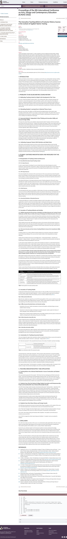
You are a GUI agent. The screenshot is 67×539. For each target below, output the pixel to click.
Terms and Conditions (53, 530)
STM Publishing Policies (53, 533)
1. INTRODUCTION (4, 22)
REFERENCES (3, 38)
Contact (65, 2)
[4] (19, 460)
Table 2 (47, 338)
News (32, 2)
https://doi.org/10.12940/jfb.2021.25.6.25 (27, 463)
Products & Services (43, 2)
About (23, 2)
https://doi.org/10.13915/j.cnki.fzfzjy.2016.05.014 (47, 452)
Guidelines (55, 2)
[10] (19, 481)
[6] (19, 469)
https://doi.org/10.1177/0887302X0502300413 (53, 459)
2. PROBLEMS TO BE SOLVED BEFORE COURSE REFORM (6, 25)
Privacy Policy (51, 531)
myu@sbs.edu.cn (30, 29)
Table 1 (53, 294)
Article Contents (4, 16)
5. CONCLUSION (3, 36)
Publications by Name (28, 530)
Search (25, 533)
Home (25, 534)
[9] (19, 478)
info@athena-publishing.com (5, 532)
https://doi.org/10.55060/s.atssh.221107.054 (26, 43)
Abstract (2, 19)
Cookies (50, 534)
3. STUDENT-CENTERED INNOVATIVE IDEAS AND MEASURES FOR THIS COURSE (6, 29)
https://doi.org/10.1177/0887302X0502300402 (28, 467)
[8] (19, 476)
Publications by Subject (28, 531)
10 (43, 151)
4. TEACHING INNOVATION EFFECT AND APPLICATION (7, 33)
